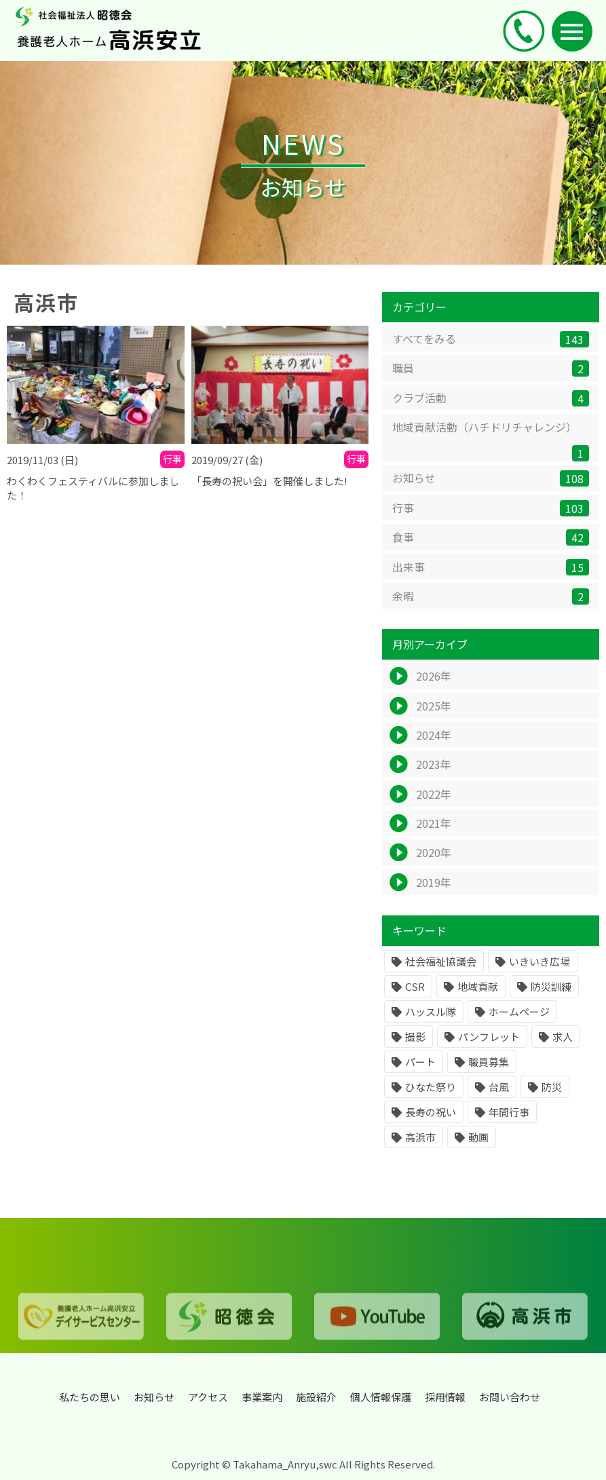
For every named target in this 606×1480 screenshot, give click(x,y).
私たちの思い (89, 1397)
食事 (490, 539)
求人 (562, 1038)
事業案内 (262, 1397)
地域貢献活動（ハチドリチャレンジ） (490, 442)
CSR (415, 988)
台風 (499, 1089)
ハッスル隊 (430, 1013)
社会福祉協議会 (440, 963)
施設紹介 (316, 1397)
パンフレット (489, 1038)
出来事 (490, 568)
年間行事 (509, 1114)
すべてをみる (490, 341)
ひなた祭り (430, 1089)
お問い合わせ (509, 1397)
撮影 (415, 1038)
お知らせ (490, 480)
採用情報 (445, 1397)
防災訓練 (551, 988)
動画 (478, 1139)
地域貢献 (477, 988)
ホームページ (519, 1013)
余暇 (490, 598)
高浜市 (420, 1139)
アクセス (208, 1397)
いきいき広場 (539, 963)
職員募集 (488, 1064)
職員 (490, 370)
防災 (552, 1089)
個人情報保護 (380, 1397)
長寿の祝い (430, 1114)
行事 (490, 509)
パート (420, 1064)
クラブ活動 (490, 399)
